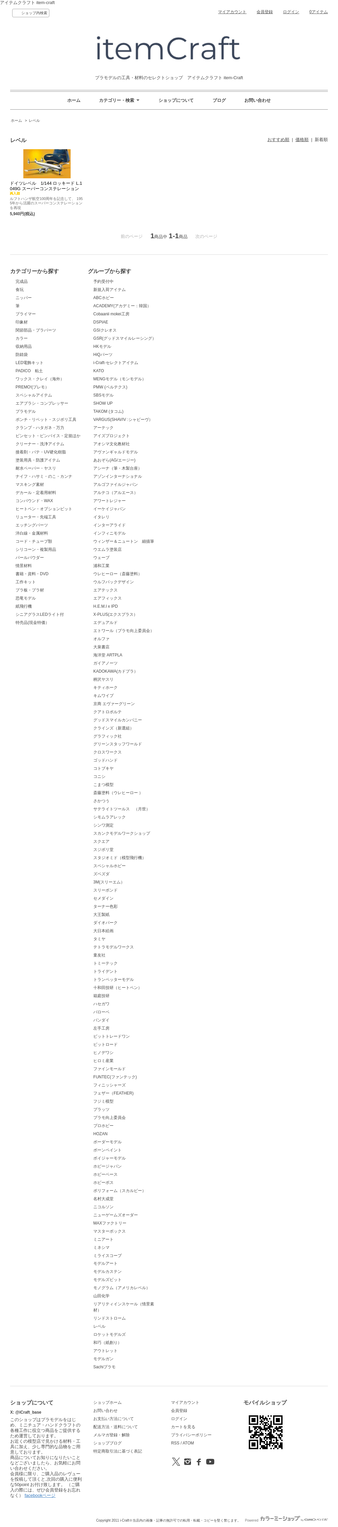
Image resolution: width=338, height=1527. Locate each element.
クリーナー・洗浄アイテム (40, 444)
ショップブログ (107, 1443)
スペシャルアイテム (34, 395)
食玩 (20, 289)
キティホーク (105, 687)
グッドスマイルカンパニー (117, 720)
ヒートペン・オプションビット (44, 509)
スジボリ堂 (103, 849)
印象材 (22, 322)
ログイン (291, 11)
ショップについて (176, 100)
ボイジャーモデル (109, 1158)
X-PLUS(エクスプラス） (115, 614)
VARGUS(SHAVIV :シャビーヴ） (122, 419)
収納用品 (24, 346)
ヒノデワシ (103, 1052)
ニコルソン (103, 1207)
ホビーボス (103, 1182)
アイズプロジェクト (111, 435)
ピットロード (105, 1044)
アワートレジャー (109, 500)
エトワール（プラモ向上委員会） (123, 630)
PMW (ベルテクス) (110, 387)
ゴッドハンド (105, 760)
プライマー (26, 314)
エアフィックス (107, 598)
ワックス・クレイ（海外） (40, 379)
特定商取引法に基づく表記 (117, 1451)
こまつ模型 (103, 784)
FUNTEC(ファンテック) (115, 1077)
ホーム (73, 100)
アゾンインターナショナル (117, 476)
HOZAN (100, 1133)
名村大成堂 (103, 1198)
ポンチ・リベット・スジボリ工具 (46, 419)
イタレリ (101, 517)
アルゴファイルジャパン (115, 484)
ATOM (188, 1443)
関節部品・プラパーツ (36, 330)
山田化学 (101, 1296)
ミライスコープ (107, 1255)
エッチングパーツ (32, 525)
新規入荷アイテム (109, 289)
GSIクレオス (105, 330)
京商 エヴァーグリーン (114, 703)
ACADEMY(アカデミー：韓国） (122, 306)
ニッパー (24, 297)
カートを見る (183, 1426)
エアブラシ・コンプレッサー (42, 403)
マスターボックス (109, 1231)
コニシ (99, 776)
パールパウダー (30, 557)
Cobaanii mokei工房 (111, 314)
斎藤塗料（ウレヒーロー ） (118, 792)
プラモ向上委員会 (109, 1117)
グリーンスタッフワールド (117, 744)
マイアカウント (232, 11)
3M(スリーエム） (109, 882)
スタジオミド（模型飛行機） (119, 857)
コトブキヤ (103, 768)
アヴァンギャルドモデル (115, 452)
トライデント (105, 971)
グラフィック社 (107, 736)
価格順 (302, 139)
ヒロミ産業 (103, 1060)
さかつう (101, 801)
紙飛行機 (24, 606)
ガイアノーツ (105, 663)
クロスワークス (107, 752)
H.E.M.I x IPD (105, 606)
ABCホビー (103, 297)
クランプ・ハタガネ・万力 (40, 427)
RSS (175, 1443)
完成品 (22, 281)
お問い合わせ (257, 100)
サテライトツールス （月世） (121, 809)
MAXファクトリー (109, 1223)
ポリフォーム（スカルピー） (119, 1190)
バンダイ (101, 1020)
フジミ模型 (103, 1101)
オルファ (101, 638)
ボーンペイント (107, 1150)
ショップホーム (107, 1402)
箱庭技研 (101, 995)
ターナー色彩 (105, 906)
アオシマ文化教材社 (111, 444)
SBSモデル (103, 395)
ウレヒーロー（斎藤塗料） (117, 573)
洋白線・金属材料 (32, 533)
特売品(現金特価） (32, 622)
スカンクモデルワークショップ (121, 833)
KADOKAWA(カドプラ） (115, 671)
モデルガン (103, 1358)
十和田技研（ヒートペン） (117, 987)
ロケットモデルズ (109, 1334)
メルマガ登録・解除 (111, 1435)
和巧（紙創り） (107, 1342)
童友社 (99, 955)
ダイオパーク (105, 922)
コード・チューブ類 (34, 541)
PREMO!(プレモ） (32, 387)
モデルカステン (107, 1271)
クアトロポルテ (107, 712)
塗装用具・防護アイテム (38, 460)
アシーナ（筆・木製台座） (117, 468)
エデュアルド (105, 622)
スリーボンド (105, 890)
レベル (34, 120)
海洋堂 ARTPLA (107, 655)
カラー (22, 338)
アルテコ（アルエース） (115, 492)
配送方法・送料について (115, 1426)
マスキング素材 (30, 484)
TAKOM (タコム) (108, 411)
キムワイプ (103, 695)
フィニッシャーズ (109, 1085)
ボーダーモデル (107, 1142)
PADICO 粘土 (29, 370)
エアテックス (105, 590)
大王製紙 (101, 914)
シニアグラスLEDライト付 (40, 614)
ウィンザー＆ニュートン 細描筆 (123, 541)
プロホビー (103, 1125)
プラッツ (101, 1109)
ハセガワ (101, 1004)
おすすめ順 (278, 139)
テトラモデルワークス (113, 947)
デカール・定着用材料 (36, 492)
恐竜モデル (26, 598)
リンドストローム (109, 1318)
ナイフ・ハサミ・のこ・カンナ (44, 476)
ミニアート (103, 1239)
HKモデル (102, 346)
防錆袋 (22, 354)
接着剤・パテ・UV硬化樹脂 (41, 452)
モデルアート (105, 1263)
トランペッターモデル (113, 979)
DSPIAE (100, 322)
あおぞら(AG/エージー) (114, 460)
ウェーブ (101, 557)
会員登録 (265, 11)
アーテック (103, 427)
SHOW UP (103, 403)
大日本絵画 (103, 930)
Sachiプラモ (104, 1367)
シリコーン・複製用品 (36, 549)
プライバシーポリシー (191, 1435)
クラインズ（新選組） (113, 728)
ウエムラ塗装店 (107, 549)
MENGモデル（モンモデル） (119, 379)
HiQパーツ (103, 354)
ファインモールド (109, 1068)
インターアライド (109, 525)
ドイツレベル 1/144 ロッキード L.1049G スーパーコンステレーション (46, 188)
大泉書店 (101, 647)
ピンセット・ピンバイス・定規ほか (48, 435)
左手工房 (101, 1028)
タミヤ (99, 939)
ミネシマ (101, 1247)
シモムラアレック (109, 817)
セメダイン (103, 898)
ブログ (219, 100)
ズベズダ (101, 874)
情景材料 (24, 565)
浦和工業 (101, 565)
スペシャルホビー (109, 865)
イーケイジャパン (109, 509)
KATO (98, 370)
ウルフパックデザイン (113, 582)
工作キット (26, 582)
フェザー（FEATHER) (113, 1093)
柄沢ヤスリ (103, 679)
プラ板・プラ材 (30, 590)
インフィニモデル (109, 533)
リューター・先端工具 (36, 517)
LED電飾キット (30, 362)
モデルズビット (107, 1279)
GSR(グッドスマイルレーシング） (124, 338)
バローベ (101, 1012)
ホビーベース (105, 1174)
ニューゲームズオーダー (115, 1215)
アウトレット (105, 1350)
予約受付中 (103, 281)
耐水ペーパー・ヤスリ (36, 468)
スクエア (101, 841)
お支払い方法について (113, 1418)
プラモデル (26, 411)
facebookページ (40, 1495)
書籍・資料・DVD (32, 573)
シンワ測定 (103, 825)
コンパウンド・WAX (34, 500)
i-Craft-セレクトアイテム (115, 362)
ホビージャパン (107, 1166)
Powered (286, 1520)
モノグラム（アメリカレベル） (121, 1287)
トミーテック (105, 963)
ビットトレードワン (111, 1036)
